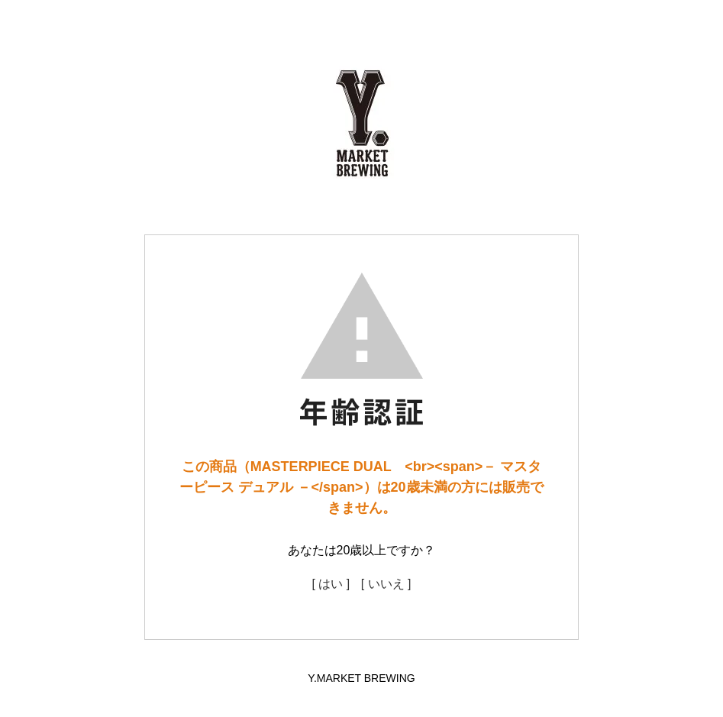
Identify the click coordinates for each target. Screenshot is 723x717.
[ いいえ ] (386, 583)
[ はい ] (330, 583)
